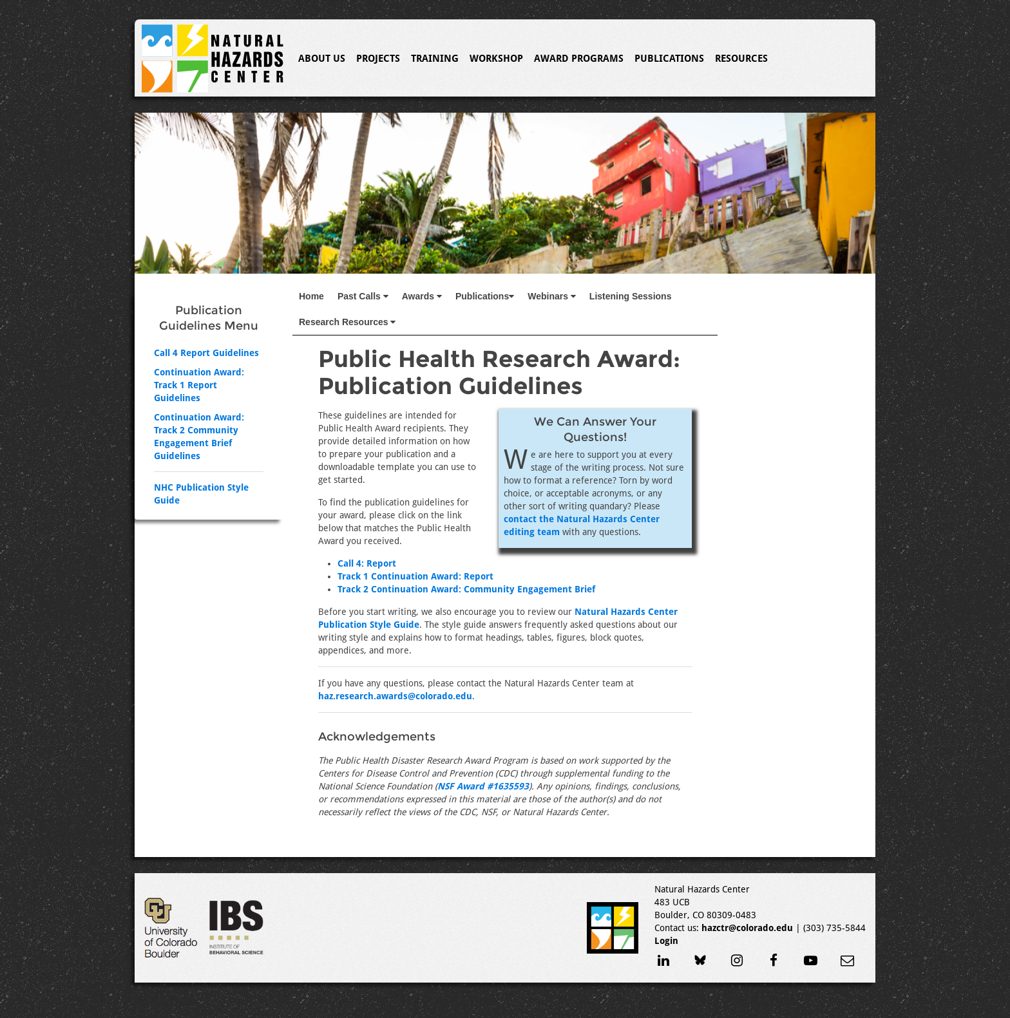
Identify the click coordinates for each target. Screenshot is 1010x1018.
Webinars (552, 296)
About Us (321, 58)
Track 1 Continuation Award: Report (415, 576)
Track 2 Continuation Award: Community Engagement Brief (466, 589)
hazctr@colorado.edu (747, 928)
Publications (669, 58)
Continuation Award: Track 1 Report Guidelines (199, 385)
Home (311, 296)
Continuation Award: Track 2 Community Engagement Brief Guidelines (199, 436)
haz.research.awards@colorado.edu (395, 696)
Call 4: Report (367, 563)
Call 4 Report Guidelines (206, 353)
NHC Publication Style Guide (201, 493)
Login (666, 941)
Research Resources (347, 322)
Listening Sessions (630, 296)
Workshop (496, 58)
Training (435, 58)
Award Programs (579, 58)
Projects (378, 58)
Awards (422, 296)
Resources (741, 58)
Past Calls (363, 296)
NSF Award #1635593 (483, 786)
